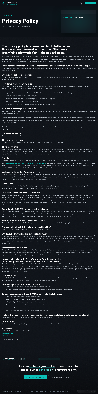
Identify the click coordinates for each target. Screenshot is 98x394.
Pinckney (41, 385)
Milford (57, 385)
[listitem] (18, 359)
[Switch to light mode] (81, 3)
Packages (43, 3)
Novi (82, 385)
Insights (54, 3)
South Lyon (66, 385)
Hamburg (49, 385)
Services (36, 3)
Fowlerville (31, 385)
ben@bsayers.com (7, 333)
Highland (75, 385)
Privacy (66, 391)
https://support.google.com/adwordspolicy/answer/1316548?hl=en (26, 163)
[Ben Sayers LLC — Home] (8, 359)
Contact (70, 3)
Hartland (22, 385)
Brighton (6, 385)
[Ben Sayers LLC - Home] (10, 3)
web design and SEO (42, 366)
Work (48, 3)
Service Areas (62, 3)
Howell (14, 385)
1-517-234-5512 (6, 335)
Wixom (89, 385)
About (29, 3)
